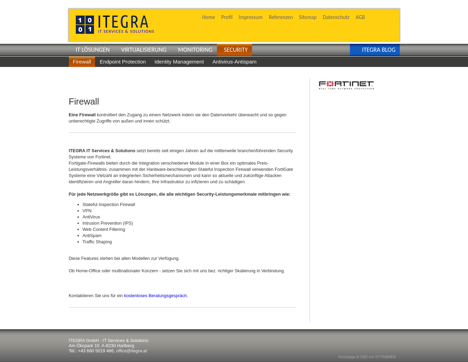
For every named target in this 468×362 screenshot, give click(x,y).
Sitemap (308, 17)
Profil (227, 17)
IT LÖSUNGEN (93, 49)
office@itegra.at (131, 350)
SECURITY (236, 49)
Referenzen (281, 17)
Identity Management (179, 62)
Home (208, 17)
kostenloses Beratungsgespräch (155, 295)
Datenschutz (336, 17)
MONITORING (195, 49)
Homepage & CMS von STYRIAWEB (367, 357)
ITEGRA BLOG (378, 49)
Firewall (82, 62)
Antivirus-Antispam (234, 62)
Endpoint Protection (123, 62)
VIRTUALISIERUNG (144, 49)
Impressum (250, 17)
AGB (360, 17)
